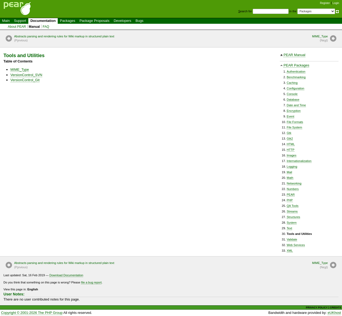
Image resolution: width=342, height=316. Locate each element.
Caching (292, 82)
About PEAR (17, 27)
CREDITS (335, 307)
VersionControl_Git (25, 80)
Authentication (296, 71)
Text (289, 228)
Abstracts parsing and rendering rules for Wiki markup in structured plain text (64, 39)
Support (20, 21)
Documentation (43, 21)
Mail (289, 172)
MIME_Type (320, 39)
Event (290, 116)
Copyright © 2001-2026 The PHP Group (32, 313)
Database (293, 99)
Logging (292, 166)
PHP (290, 200)
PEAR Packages (296, 65)
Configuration (295, 88)
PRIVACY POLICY (317, 307)
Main (6, 21)
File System (294, 127)
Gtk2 (290, 138)
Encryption (294, 110)
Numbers (293, 189)
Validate (292, 239)
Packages (67, 21)
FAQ (46, 27)
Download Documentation (66, 275)
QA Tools (292, 205)
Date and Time (296, 105)
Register (325, 3)
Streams (292, 211)
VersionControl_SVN (26, 75)
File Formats (295, 122)
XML (290, 250)
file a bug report (91, 282)
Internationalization (299, 161)
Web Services (296, 245)
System (292, 222)
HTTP (290, 149)
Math (290, 177)
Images (291, 155)
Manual (34, 27)
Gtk (289, 133)
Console (292, 94)
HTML (291, 144)
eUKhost (334, 313)
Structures (293, 217)
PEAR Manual (294, 55)
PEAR (291, 194)
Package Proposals (94, 21)
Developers (122, 21)
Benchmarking (296, 77)
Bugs (139, 21)
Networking (294, 183)
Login (336, 3)
